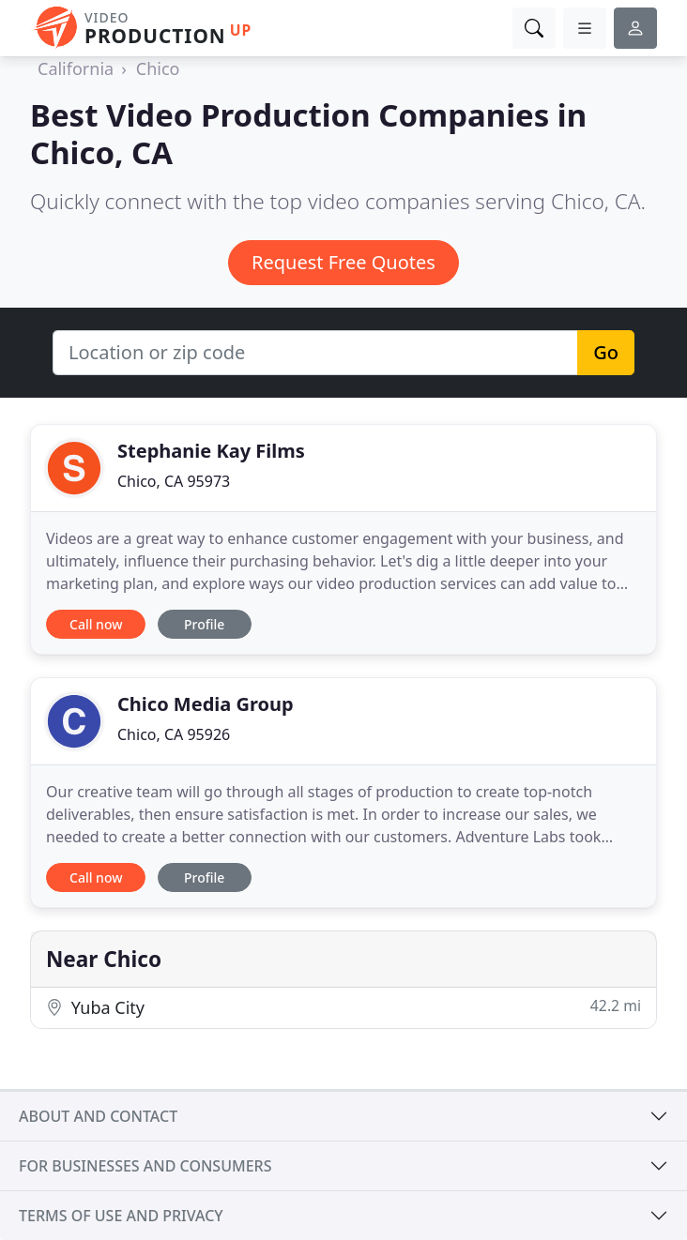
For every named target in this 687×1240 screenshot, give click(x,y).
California (76, 68)
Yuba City (343, 1007)
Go (605, 352)
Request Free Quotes (343, 262)
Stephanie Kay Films (211, 450)
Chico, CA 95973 (173, 481)
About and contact (98, 1116)
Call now (95, 624)
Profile (204, 624)
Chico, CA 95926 (173, 734)
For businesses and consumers (145, 1166)
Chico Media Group (205, 704)
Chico (158, 68)
